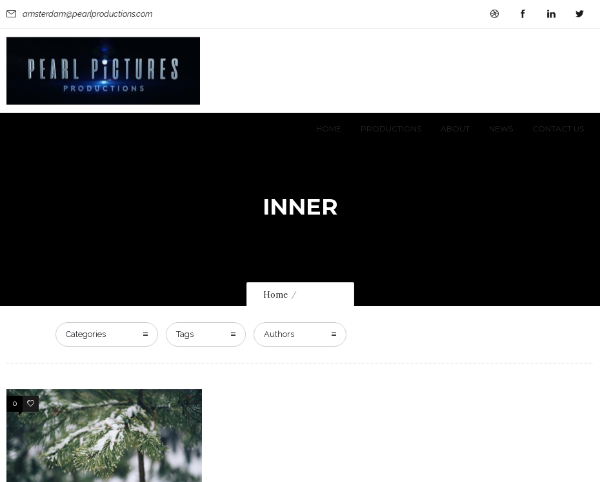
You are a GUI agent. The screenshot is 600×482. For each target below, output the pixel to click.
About (455, 128)
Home (328, 128)
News (501, 128)
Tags (185, 334)
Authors (279, 334)
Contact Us (558, 128)
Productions (391, 128)
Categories (86, 334)
